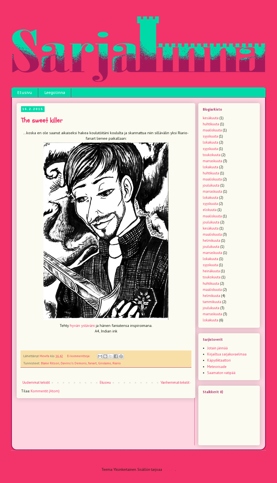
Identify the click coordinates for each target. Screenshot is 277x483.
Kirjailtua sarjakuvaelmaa (227, 354)
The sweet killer (42, 120)
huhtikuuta (211, 124)
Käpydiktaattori (219, 360)
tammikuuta (212, 301)
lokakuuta (210, 142)
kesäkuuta (211, 118)
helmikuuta (211, 240)
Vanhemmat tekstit (175, 382)
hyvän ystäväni (82, 325)
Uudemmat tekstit (36, 382)
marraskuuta (212, 161)
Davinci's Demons (74, 363)
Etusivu (24, 92)
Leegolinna (54, 92)
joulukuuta (211, 185)
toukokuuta (211, 154)
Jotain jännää (217, 348)
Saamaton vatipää (221, 372)
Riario (116, 363)
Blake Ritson (50, 363)
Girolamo (104, 363)
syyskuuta (210, 136)
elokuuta (210, 209)
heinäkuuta (211, 271)
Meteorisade (217, 366)
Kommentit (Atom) (45, 391)
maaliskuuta (212, 130)
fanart (92, 363)
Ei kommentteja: (79, 356)
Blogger (169, 469)
